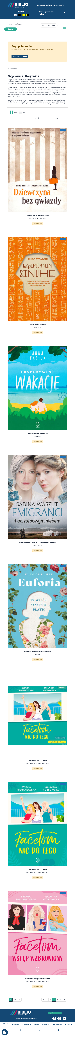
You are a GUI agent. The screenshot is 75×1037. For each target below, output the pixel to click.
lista (23, 112)
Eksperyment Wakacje (37, 434)
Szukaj (10, 29)
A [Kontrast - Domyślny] (15, 15)
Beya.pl (36, 1024)
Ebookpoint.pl (26, 1024)
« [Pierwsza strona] (43, 1000)
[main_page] (8, 68)
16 (15, 1000)
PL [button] (65, 13)
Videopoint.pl (43, 1030)
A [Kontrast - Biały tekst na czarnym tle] (19, 15)
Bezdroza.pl (46, 1024)
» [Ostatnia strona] (64, 1000)
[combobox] (48, 25)
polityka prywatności (27, 1018)
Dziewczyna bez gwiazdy (37, 216)
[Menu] (64, 27)
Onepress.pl (24, 1030)
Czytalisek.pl (57, 1024)
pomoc (36, 1018)
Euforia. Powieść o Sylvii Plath (37, 652)
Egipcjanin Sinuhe (38, 325)
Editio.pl (61, 1030)
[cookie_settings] (5, 1032)
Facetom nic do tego (38, 761)
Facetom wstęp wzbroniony (37, 979)
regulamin (17, 1018)
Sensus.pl (68, 1024)
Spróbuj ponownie (19, 56)
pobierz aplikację (54, 1013)
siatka (14, 112)
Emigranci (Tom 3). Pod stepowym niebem (37, 543)
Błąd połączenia (37, 224)
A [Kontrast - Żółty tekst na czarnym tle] (27, 15)
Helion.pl (16, 1024)
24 (19, 1000)
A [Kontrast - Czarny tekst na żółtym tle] (23, 15)
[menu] (37, 170)
